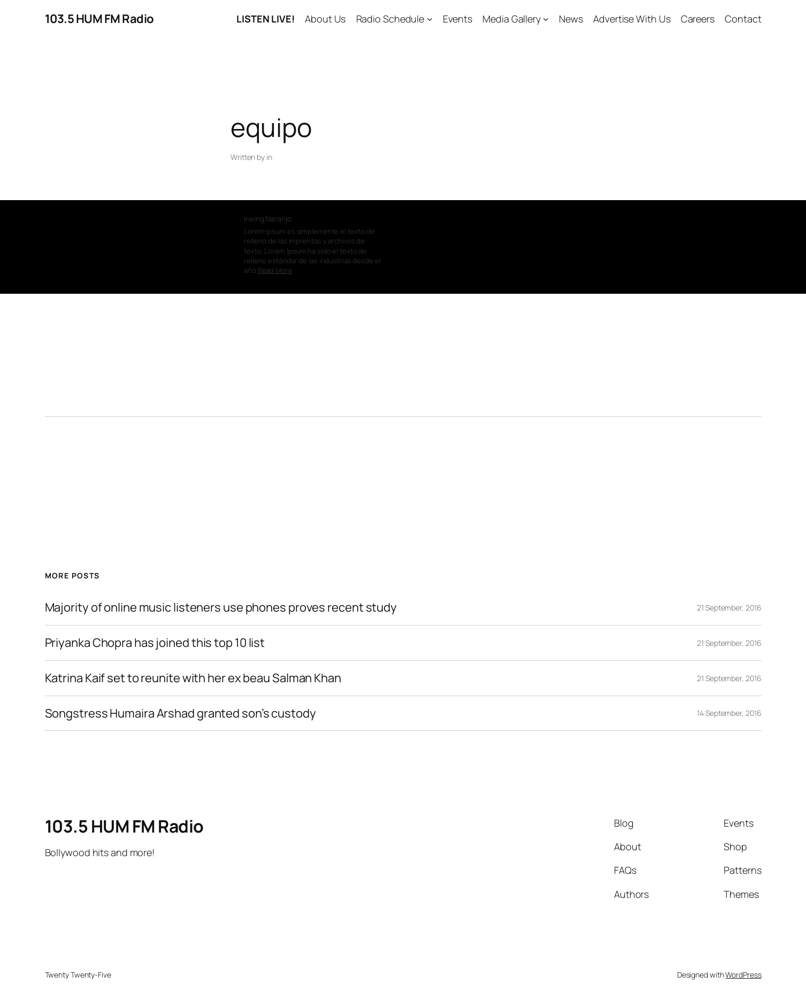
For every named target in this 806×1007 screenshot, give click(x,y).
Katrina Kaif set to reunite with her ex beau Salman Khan (193, 678)
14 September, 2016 (729, 713)
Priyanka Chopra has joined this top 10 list (155, 643)
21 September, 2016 (729, 607)
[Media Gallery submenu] (546, 19)
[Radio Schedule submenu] (430, 19)
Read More (275, 270)
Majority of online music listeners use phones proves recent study (221, 607)
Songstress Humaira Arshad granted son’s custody (180, 713)
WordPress (743, 975)
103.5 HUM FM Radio (99, 19)
